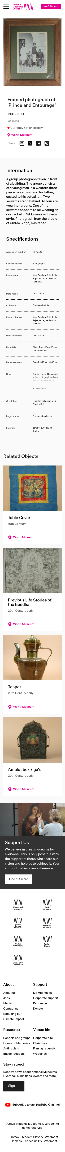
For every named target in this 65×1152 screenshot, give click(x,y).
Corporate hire (43, 1038)
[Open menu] (6, 7)
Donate (38, 1008)
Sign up (14, 1086)
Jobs (6, 998)
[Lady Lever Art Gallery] (18, 960)
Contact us (10, 1008)
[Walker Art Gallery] (18, 941)
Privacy (14, 1137)
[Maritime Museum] (47, 923)
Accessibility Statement (41, 1141)
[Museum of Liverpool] (18, 905)
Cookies (16, 1141)
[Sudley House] (47, 941)
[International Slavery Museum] (18, 923)
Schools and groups (16, 1038)
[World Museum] (47, 905)
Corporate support (45, 998)
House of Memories (16, 1043)
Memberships (42, 993)
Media (7, 1003)
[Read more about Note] (46, 382)
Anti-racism (11, 1048)
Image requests (14, 1053)
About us (9, 993)
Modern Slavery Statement (40, 1137)
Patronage (40, 1003)
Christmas (40, 1043)
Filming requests (44, 1048)
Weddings (40, 1053)
